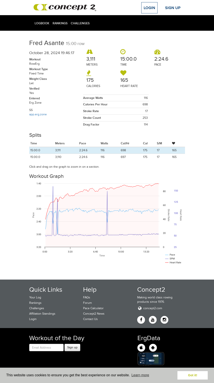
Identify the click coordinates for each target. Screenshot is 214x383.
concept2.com (149, 308)
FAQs (86, 297)
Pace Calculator (93, 308)
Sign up (72, 347)
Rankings (60, 23)
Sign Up (172, 8)
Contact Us (90, 319)
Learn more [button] (140, 375)
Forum (87, 302)
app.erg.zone (38, 114)
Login (149, 8)
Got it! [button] (192, 375)
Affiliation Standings (42, 313)
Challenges (80, 23)
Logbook (42, 23)
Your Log (35, 297)
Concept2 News (94, 313)
